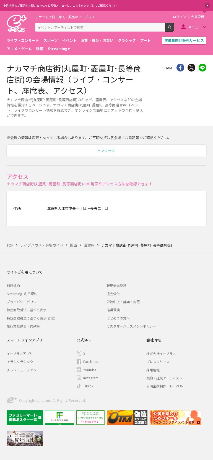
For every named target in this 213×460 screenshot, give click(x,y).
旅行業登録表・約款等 (23, 326)
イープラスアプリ (20, 353)
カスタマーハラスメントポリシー (131, 326)
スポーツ (50, 40)
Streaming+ (59, 48)
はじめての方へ (118, 318)
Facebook (90, 361)
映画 (39, 48)
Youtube (89, 369)
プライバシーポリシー (23, 301)
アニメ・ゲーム (19, 48)
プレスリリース (157, 361)
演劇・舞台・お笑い (97, 40)
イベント (69, 40)
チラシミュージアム (21, 369)
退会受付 (113, 293)
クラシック (127, 40)
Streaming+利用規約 (22, 293)
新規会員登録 (116, 285)
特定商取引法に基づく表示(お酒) (31, 318)
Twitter (191, 67)
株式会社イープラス (161, 353)
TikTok (88, 386)
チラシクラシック (20, 361)
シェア (180, 67)
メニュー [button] (194, 26)
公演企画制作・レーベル (164, 386)
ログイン (179, 17)
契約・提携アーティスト (164, 377)
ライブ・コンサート (23, 40)
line (202, 67)
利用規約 (13, 285)
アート (145, 40)
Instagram (90, 377)
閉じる (207, 5)
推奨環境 (113, 309)
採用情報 (153, 369)
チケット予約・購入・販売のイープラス (65, 16)
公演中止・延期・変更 (123, 301)
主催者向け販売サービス (184, 40)
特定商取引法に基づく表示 (26, 309)
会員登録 (197, 17)
